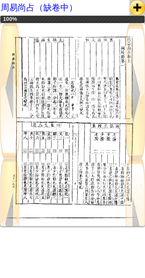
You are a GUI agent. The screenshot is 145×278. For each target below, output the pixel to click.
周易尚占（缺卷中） (39, 7)
